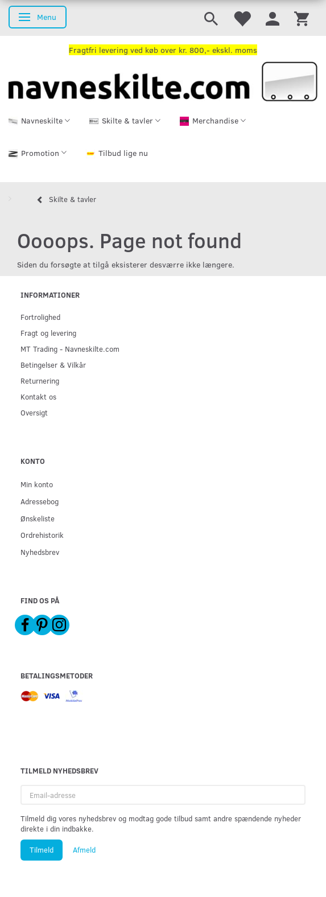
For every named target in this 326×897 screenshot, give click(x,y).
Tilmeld (41, 850)
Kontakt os (38, 396)
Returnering (39, 380)
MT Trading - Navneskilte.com (69, 348)
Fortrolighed (40, 317)
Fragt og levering (48, 333)
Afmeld (84, 850)
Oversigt (34, 412)
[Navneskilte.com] (163, 80)
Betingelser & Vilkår (53, 364)
